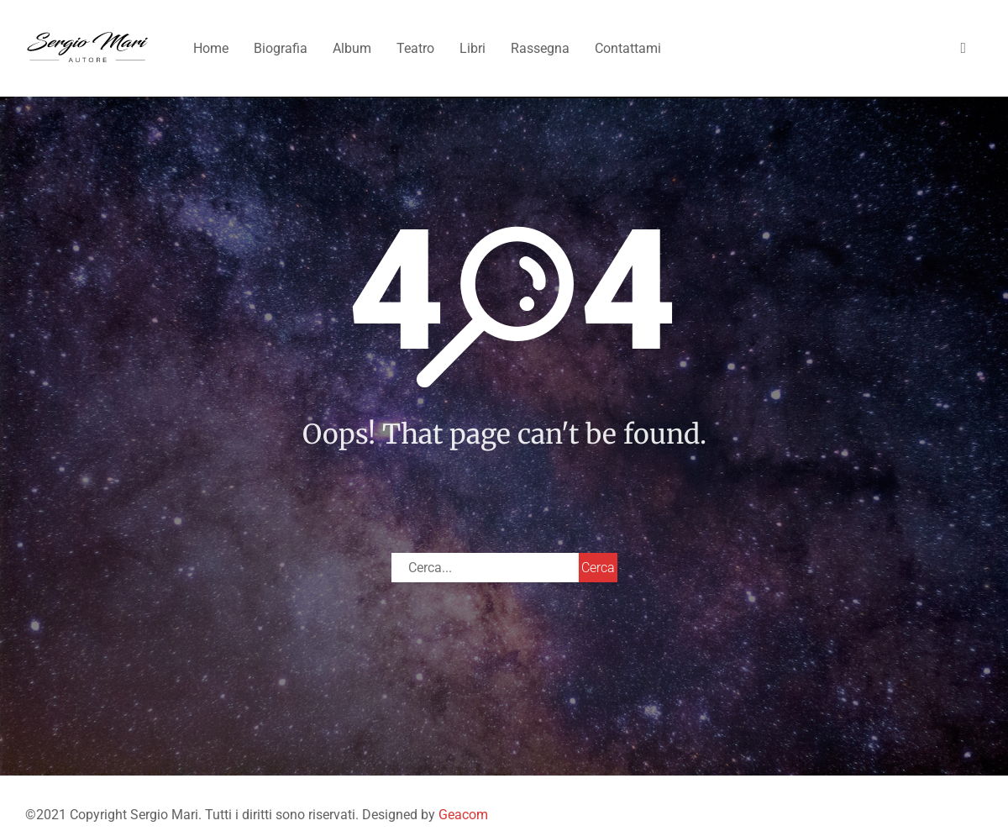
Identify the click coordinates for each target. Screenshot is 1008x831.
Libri (472, 48)
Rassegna (540, 48)
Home (210, 48)
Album (352, 48)
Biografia (280, 48)
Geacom (463, 815)
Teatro (415, 48)
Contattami (628, 48)
